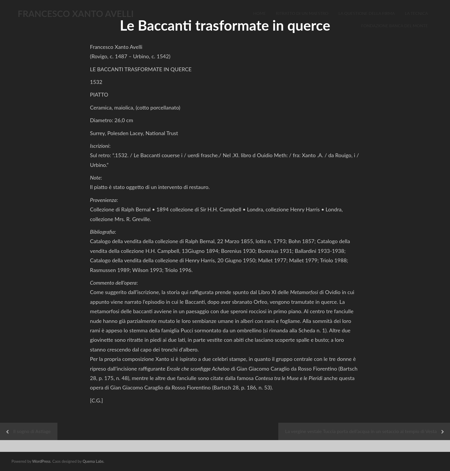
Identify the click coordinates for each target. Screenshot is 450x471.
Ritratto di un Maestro (302, 13)
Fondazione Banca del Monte (394, 25)
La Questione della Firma (366, 13)
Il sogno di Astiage (32, 431)
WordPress (41, 461)
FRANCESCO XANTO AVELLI (76, 13)
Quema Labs (92, 461)
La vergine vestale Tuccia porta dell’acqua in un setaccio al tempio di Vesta (361, 431)
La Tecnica (416, 13)
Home (259, 13)
